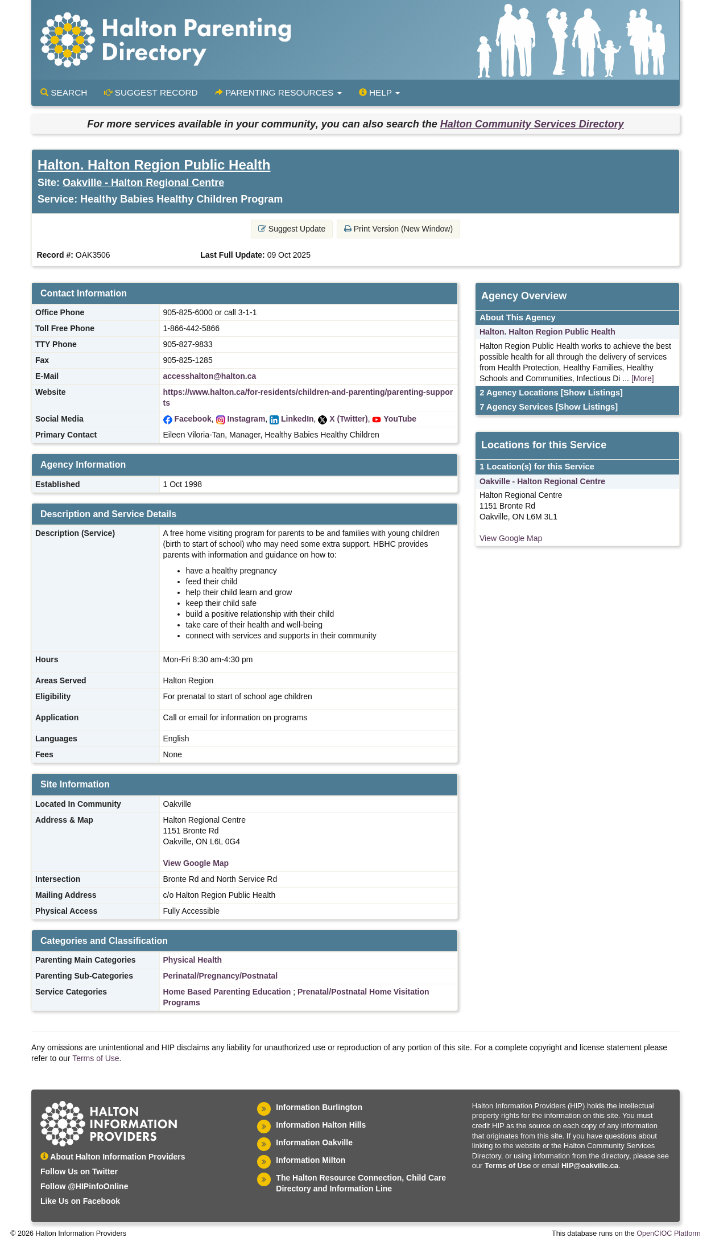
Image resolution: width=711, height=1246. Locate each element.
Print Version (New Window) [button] (398, 228)
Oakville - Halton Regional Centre (143, 182)
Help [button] (379, 92)
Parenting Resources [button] (278, 92)
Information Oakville (314, 1142)
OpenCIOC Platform (668, 1233)
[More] (642, 378)
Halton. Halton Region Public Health (154, 164)
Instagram (246, 418)
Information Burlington (319, 1107)
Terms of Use (95, 1058)
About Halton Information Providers (112, 1156)
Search (63, 92)
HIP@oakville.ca (589, 1165)
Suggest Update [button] (291, 228)
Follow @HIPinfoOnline (84, 1186)
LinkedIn (297, 418)
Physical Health (192, 959)
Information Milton (310, 1160)
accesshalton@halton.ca (210, 376)
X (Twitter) (348, 418)
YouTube (399, 418)
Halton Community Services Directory (532, 124)
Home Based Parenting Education (227, 991)
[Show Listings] (592, 392)
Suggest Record (150, 92)
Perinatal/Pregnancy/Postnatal (220, 975)
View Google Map (196, 863)
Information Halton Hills (321, 1124)
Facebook (192, 418)
